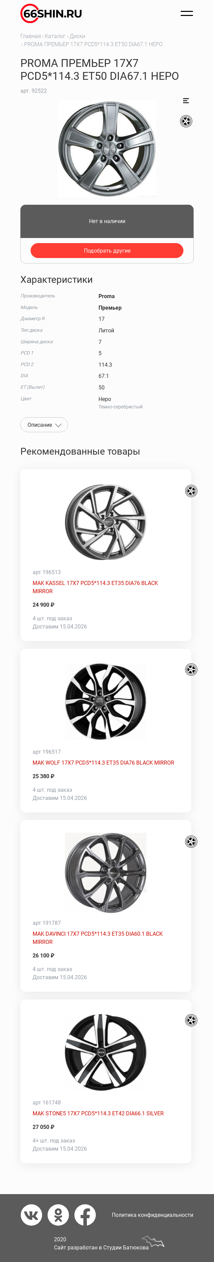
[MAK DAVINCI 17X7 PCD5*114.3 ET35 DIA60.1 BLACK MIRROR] (106, 873)
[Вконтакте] (34, 1215)
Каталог (55, 36)
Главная (30, 36)
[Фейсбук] (87, 1215)
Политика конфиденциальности (152, 1215)
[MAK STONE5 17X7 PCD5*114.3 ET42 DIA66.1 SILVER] (106, 1052)
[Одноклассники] (61, 1215)
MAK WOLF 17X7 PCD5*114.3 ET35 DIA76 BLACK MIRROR (103, 763)
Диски (77, 36)
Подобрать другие (107, 251)
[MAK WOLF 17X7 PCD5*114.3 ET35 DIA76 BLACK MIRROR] (106, 702)
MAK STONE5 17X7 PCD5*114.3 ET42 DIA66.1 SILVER (98, 1113)
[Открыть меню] (187, 13)
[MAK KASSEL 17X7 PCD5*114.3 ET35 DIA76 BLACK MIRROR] (106, 522)
